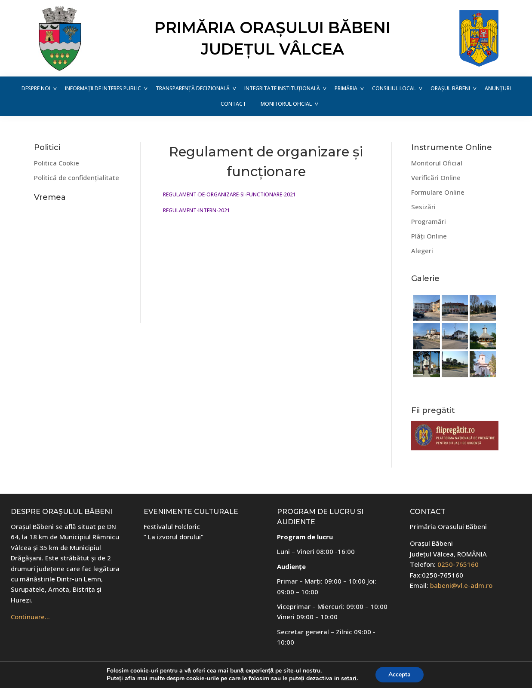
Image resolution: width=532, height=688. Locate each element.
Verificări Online (436, 177)
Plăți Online (429, 236)
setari (349, 678)
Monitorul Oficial (436, 163)
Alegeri (422, 250)
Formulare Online (437, 192)
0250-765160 (458, 564)
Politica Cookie (56, 163)
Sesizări (423, 206)
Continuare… (30, 616)
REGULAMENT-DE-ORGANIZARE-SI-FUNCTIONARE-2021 (229, 194)
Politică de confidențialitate (76, 177)
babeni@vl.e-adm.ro (461, 585)
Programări (428, 221)
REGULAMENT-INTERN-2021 (196, 210)
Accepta (399, 674)
